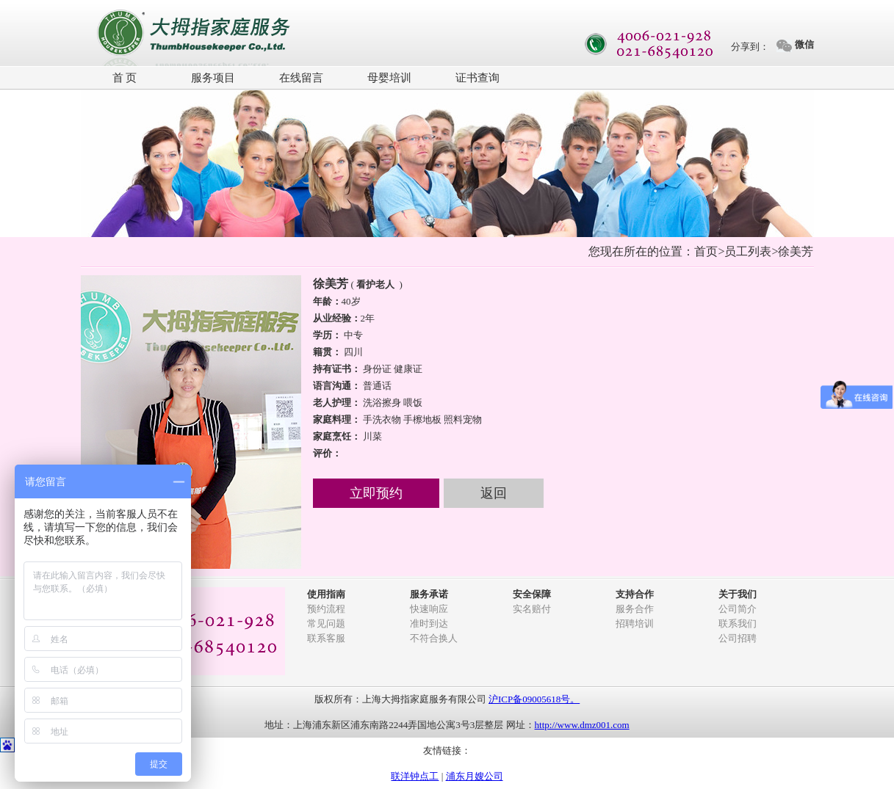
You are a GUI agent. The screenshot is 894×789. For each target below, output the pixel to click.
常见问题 (326, 623)
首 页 (124, 78)
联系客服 (326, 638)
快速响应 (429, 608)
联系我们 (737, 623)
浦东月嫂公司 (474, 776)
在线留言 (301, 78)
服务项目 (213, 78)
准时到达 (429, 623)
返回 (493, 493)
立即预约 (376, 493)
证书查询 (477, 78)
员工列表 (747, 251)
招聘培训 (635, 623)
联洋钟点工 (415, 776)
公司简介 (737, 608)
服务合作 (635, 608)
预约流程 (326, 608)
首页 (706, 251)
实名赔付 (532, 608)
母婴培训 (389, 78)
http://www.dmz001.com (582, 724)
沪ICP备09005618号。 (534, 699)
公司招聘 (737, 638)
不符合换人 (434, 638)
